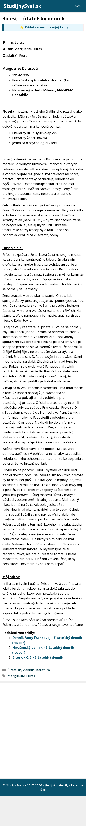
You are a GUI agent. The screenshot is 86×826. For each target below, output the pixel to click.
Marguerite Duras (21, 676)
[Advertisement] (43, 730)
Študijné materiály (56, 785)
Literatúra (42, 670)
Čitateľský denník (21, 670)
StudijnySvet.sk (22, 6)
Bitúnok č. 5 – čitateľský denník (37, 657)
